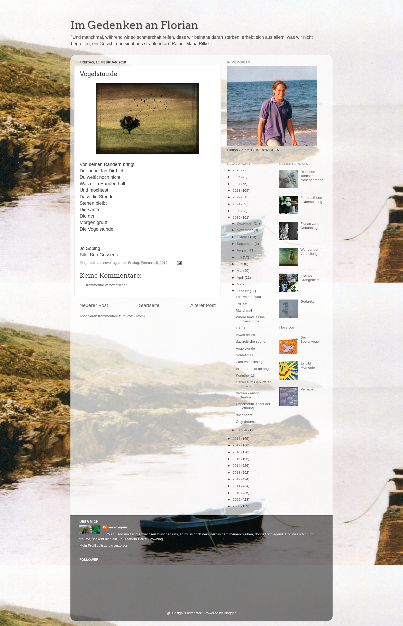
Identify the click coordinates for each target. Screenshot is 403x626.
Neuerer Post (93, 305)
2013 (237, 472)
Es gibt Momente (307, 365)
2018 (237, 439)
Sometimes (244, 355)
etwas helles (245, 335)
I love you (286, 327)
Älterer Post (203, 305)
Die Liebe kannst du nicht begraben (311, 176)
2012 (237, 479)
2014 (237, 466)
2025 (237, 177)
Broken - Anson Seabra (248, 395)
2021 (237, 204)
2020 (237, 211)
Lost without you (248, 297)
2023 (237, 190)
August (243, 250)
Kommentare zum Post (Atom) (121, 316)
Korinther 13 (245, 375)
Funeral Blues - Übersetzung (311, 200)
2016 (237, 452)
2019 (237, 217)
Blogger (230, 613)
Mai (240, 271)
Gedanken (308, 301)
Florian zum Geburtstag (309, 226)
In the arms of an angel (253, 369)
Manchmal (244, 310)
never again (117, 527)
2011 (237, 486)
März (241, 284)
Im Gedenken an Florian (134, 24)
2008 (237, 506)
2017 (237, 445)
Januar (242, 430)
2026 (237, 170)
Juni (240, 264)
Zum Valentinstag (249, 362)
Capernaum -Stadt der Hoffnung (253, 406)
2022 (237, 197)
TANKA (241, 304)
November (245, 230)
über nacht (244, 415)
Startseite (149, 305)
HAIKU (241, 328)
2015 (237, 459)
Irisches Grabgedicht (309, 278)
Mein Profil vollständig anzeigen (103, 545)
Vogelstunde (245, 348)
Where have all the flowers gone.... (250, 319)
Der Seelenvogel (309, 339)
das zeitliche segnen (251, 341)
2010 (237, 493)
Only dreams (246, 422)
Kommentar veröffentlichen (106, 285)
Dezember (245, 223)
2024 (237, 184)
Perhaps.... (308, 389)
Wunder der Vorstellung (309, 252)
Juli (240, 257)
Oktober (243, 237)
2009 (237, 499)
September (246, 244)
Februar (243, 291)
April (241, 277)
